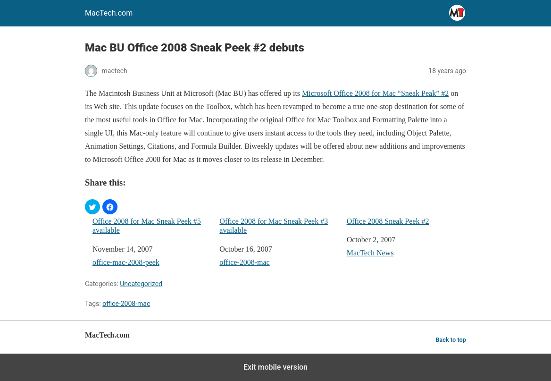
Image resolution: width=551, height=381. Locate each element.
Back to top (450, 339)
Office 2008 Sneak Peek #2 (388, 221)
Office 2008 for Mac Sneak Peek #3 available (273, 225)
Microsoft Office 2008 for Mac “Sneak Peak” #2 (375, 93)
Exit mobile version (275, 367)
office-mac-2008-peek (125, 262)
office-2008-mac (244, 262)
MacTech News (370, 253)
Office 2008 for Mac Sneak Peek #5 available (146, 225)
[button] (92, 206)
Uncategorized (141, 284)
